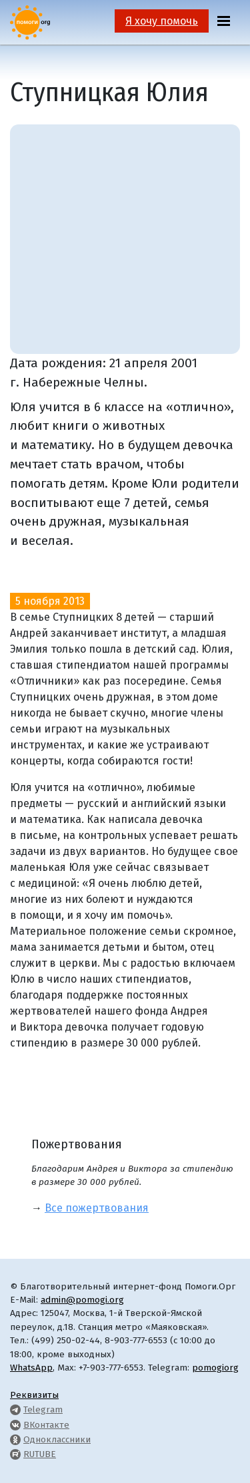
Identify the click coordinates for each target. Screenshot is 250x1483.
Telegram (43, 1409)
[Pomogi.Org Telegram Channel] (15, 1409)
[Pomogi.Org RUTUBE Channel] (15, 1454)
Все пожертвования (97, 1208)
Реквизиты (34, 1395)
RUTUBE (39, 1454)
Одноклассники (57, 1439)
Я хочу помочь (161, 21)
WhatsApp (31, 1367)
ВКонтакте (46, 1424)
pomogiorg (215, 1367)
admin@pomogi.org (82, 1299)
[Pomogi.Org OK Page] (15, 1439)
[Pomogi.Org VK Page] (15, 1424)
